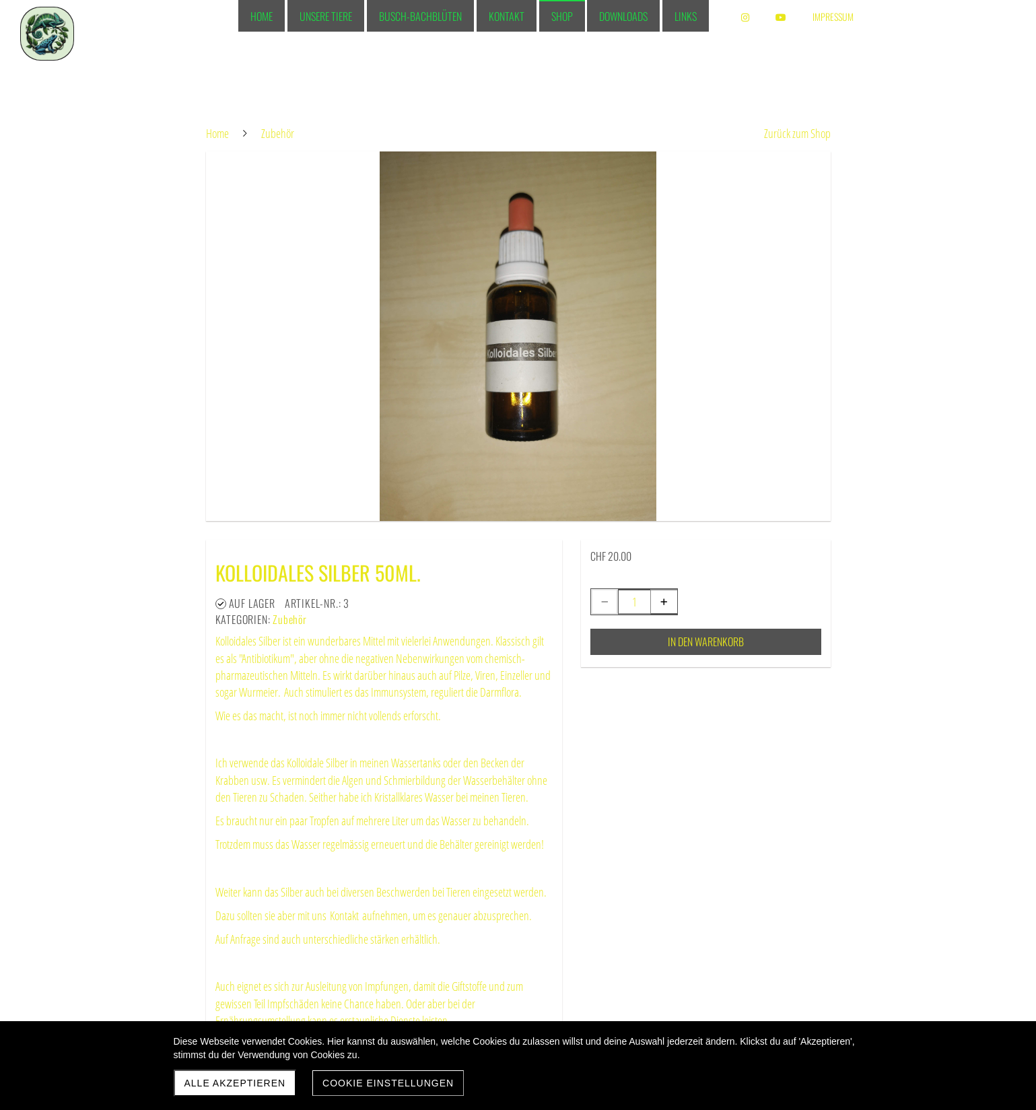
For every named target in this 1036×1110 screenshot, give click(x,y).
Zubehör (290, 619)
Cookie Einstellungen (388, 1083)
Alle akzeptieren (235, 1083)
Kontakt (344, 915)
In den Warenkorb (706, 641)
